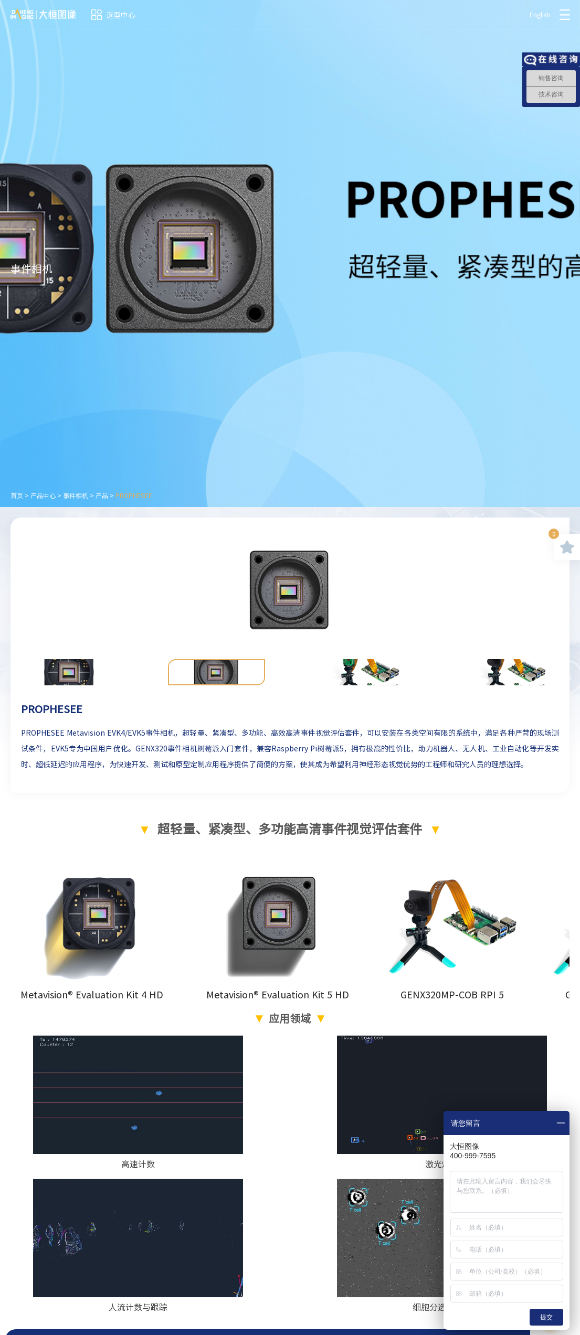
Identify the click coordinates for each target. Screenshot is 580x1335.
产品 (102, 495)
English (540, 14)
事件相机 (75, 495)
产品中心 (43, 495)
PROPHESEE (133, 495)
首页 (16, 495)
